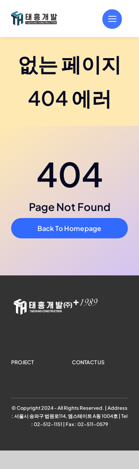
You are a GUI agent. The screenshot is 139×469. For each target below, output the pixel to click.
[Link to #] (112, 19)
